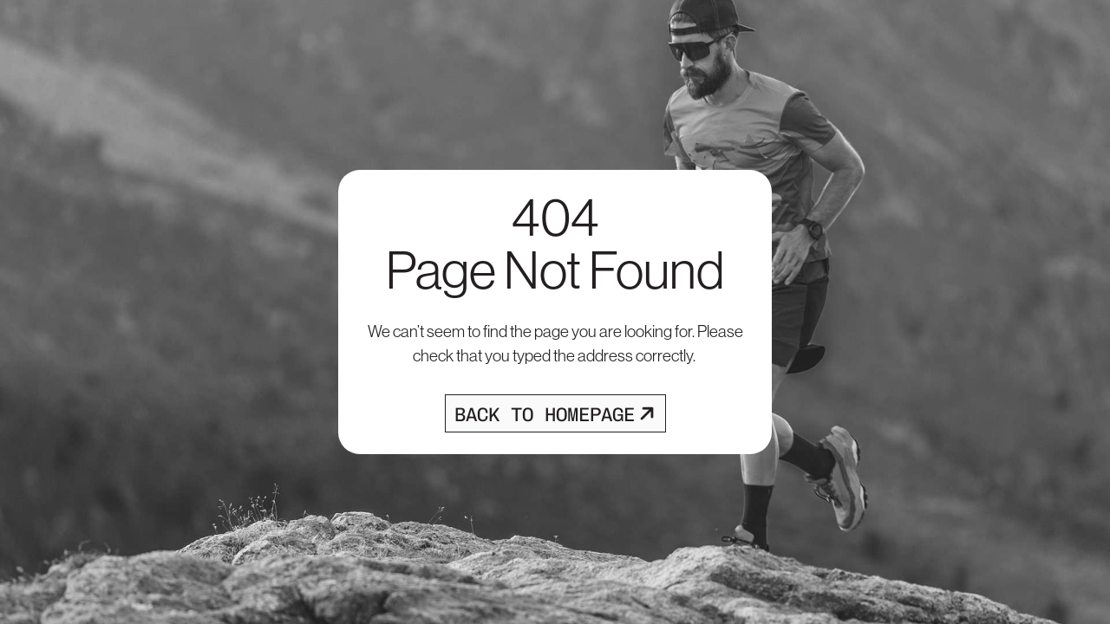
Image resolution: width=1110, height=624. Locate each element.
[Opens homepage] (555, 413)
